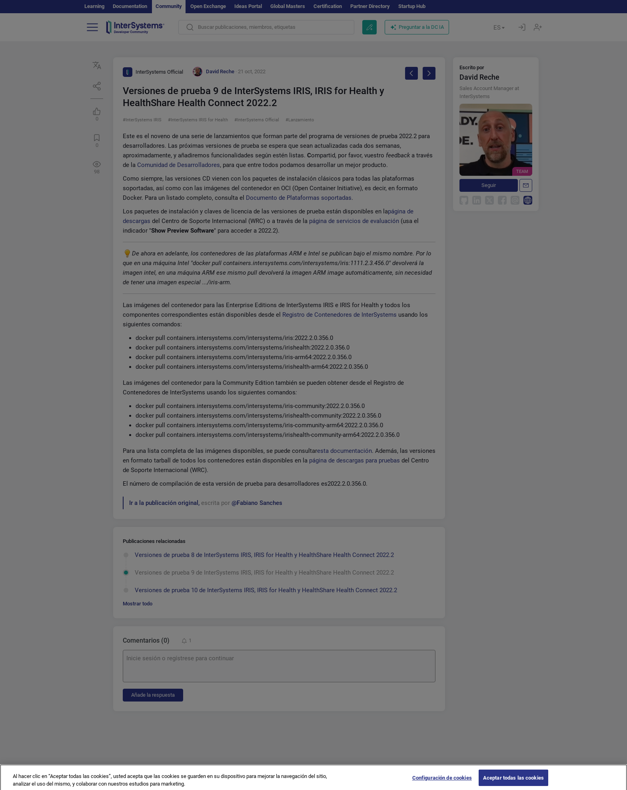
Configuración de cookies (442, 781)
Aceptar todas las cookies (513, 781)
